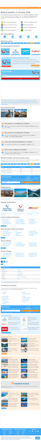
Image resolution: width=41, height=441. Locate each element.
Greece (23, 433)
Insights (21, 7)
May (15, 43)
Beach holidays (6, 220)
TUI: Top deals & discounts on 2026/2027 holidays (15, 59)
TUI (17, 232)
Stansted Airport (6, 245)
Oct (31, 43)
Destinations (8, 7)
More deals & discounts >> (6, 334)
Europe (5, 9)
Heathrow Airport (20, 257)
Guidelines (10, 434)
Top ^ (2, 265)
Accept (37, 438)
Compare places (33, 223)
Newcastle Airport (33, 247)
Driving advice (6, 303)
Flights (4, 295)
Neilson (17, 235)
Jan (2, 43)
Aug (25, 43)
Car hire (4, 302)
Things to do (26, 302)
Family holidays (6, 223)
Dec (38, 43)
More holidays (3, 227)
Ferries (24, 297)
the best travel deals (10, 387)
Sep (28, 43)
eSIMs (4, 304)
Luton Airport (19, 244)
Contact (4, 433)
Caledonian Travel (33, 235)
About (4, 432)
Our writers (10, 433)
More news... (4, 409)
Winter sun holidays (20, 225)
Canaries (23, 432)
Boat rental (5, 299)
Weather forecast (20, 38)
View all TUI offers (36, 68)
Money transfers (26, 299)
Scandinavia (9, 9)
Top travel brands (7, 234)
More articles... (4, 355)
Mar (8, 43)
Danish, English (20, 274)
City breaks (5, 222)
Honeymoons (32, 220)
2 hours (19, 270)
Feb (5, 43)
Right (18, 280)
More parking (3, 249)
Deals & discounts (36, 38)
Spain (23, 434)
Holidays (5, 293)
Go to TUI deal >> (35, 67)
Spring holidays (19, 220)
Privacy (4, 434)
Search (25, 7)
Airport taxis (6, 297)
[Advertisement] (20, 3)
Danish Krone (20, 276)
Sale (6, 67)
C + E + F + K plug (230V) (22, 278)
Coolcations (32, 222)
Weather (3, 7)
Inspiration (17, 7)
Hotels (24, 293)
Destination (3, 76)
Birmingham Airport (20, 245)
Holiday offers (6, 232)
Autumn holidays (20, 223)
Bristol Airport (6, 247)
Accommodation (26, 295)
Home (2, 9)
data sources (4, 105)
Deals (13, 7)
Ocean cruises (26, 300)
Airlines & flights (6, 235)
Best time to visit (4, 38)
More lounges (3, 259)
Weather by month (12, 38)
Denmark (13, 9)
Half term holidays (7, 225)
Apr (12, 43)
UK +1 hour (19, 272)
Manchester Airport (7, 244)
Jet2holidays (19, 234)
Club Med (31, 236)
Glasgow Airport (33, 245)
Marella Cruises (19, 236)
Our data (10, 432)
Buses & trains (6, 300)
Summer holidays (20, 222)
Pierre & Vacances (33, 234)
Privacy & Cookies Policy (9, 439)
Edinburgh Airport (20, 247)
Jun (18, 43)
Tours (24, 303)
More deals (3, 239)
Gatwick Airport (33, 244)
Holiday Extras (32, 232)
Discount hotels (6, 236)
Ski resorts (31, 225)
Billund (17, 9)
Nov (35, 43)
